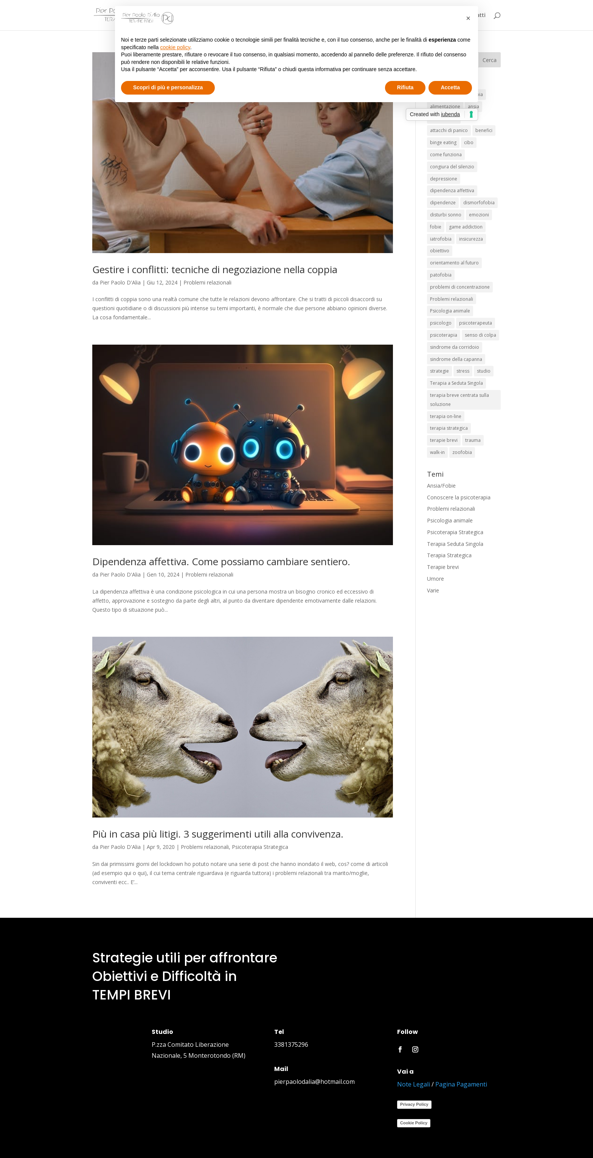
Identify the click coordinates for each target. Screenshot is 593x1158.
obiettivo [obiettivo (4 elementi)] (439, 250)
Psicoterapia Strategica (260, 846)
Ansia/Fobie (441, 485)
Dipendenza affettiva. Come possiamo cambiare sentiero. (221, 561)
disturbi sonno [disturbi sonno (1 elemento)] (445, 214)
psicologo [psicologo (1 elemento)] (441, 323)
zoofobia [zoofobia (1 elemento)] (462, 452)
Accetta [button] (450, 87)
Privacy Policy (414, 1104)
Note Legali (413, 1084)
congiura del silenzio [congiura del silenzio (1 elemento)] (452, 166)
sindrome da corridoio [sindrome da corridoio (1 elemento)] (454, 347)
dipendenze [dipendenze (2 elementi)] (443, 202)
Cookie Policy (413, 1123)
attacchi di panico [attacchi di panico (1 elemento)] (449, 130)
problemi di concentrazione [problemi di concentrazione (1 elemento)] (460, 287)
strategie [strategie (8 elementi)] (439, 371)
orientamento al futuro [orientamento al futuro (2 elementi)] (454, 263)
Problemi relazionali (207, 282)
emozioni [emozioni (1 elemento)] (479, 214)
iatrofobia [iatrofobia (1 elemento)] (441, 239)
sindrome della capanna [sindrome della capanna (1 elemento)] (456, 359)
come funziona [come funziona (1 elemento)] (446, 154)
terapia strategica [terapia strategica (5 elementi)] (449, 428)
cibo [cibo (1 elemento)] (468, 142)
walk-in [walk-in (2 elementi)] (437, 452)
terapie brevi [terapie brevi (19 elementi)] (444, 440)
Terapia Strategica (449, 555)
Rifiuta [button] (405, 87)
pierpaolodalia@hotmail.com (314, 1081)
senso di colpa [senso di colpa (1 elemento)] (480, 335)
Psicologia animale (450, 520)
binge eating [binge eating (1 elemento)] (443, 142)
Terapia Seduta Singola (455, 543)
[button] (468, 18)
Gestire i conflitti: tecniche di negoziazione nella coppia (214, 269)
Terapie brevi (443, 566)
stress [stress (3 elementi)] (462, 371)
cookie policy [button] (175, 47)
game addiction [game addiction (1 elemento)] (466, 227)
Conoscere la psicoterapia (459, 497)
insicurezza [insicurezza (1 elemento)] (471, 239)
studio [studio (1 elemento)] (484, 371)
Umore (435, 578)
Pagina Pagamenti (461, 1084)
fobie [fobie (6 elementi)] (435, 227)
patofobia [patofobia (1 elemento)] (441, 275)
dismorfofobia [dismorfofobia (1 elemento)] (479, 202)
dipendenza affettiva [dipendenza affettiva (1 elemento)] (452, 190)
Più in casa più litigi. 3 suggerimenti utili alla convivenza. (217, 834)
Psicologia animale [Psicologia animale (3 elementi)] (450, 311)
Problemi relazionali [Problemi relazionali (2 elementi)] (451, 299)
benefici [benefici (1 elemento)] (483, 130)
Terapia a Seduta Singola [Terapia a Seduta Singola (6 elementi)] (456, 383)
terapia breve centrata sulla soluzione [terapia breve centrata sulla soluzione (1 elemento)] (459, 399)
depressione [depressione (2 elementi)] (443, 179)
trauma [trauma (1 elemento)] (473, 440)
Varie (433, 590)
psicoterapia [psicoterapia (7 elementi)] (443, 335)
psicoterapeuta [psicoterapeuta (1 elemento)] (475, 323)
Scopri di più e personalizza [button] (168, 87)
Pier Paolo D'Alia (120, 282)
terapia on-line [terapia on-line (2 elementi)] (445, 416)
